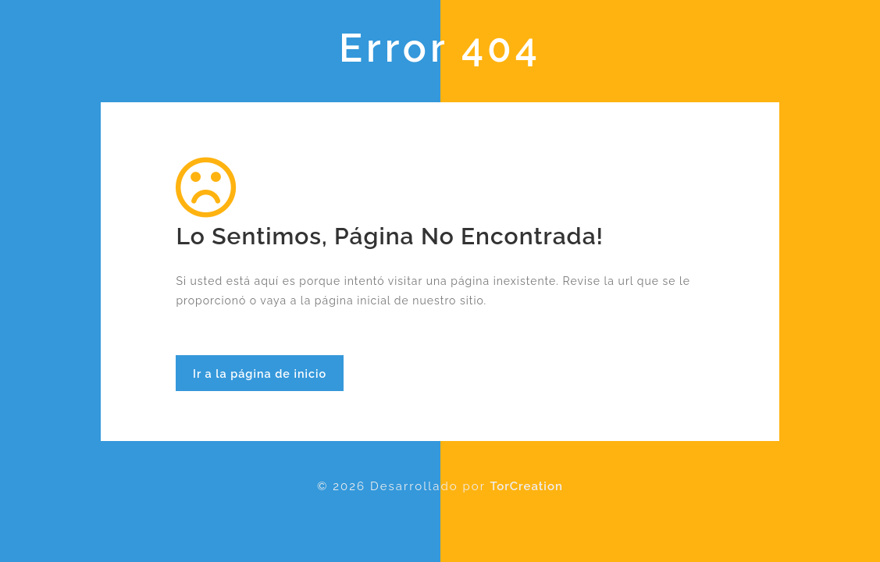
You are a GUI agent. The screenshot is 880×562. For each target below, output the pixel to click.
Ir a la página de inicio (259, 373)
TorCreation (526, 486)
